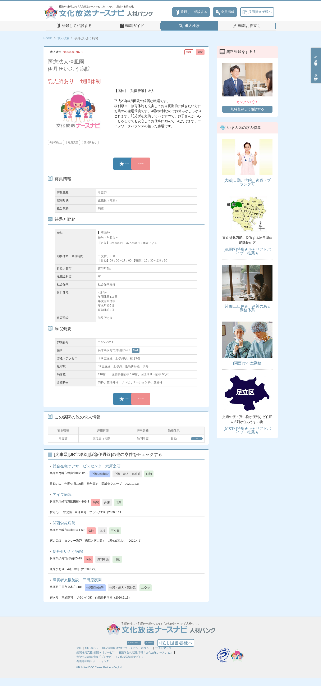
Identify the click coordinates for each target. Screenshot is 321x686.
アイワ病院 (62, 497)
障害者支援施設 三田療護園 (77, 583)
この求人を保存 (316, 58)
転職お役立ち (249, 26)
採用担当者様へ (257, 12)
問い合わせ (92, 656)
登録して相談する (191, 12)
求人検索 (192, 26)
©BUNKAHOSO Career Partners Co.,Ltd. (99, 675)
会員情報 (224, 12)
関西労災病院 (64, 526)
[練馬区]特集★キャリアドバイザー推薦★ (247, 251)
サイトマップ (163, 656)
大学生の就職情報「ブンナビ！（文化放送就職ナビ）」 (110, 665)
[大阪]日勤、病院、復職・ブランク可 (247, 182)
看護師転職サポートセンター (94, 669)
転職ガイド (134, 26)
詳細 (190, 440)
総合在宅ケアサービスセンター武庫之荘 (86, 469)
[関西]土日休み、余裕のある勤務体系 (247, 308)
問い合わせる (155, 164)
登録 (79, 656)
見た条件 (316, 76)
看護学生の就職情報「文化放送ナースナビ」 (146, 660)
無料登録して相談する (247, 109)
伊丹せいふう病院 (68, 554)
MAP (135, 350)
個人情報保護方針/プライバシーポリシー (127, 656)
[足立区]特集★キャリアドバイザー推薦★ (247, 430)
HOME (47, 38)
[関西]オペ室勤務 (247, 363)
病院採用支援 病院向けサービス (95, 660)
